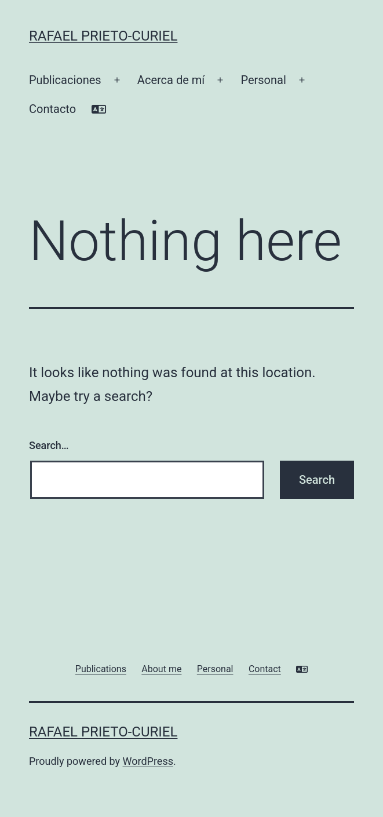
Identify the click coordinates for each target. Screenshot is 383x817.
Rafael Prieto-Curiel (103, 36)
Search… (49, 445)
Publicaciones (65, 80)
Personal (263, 80)
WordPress (148, 761)
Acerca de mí (171, 80)
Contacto (52, 109)
